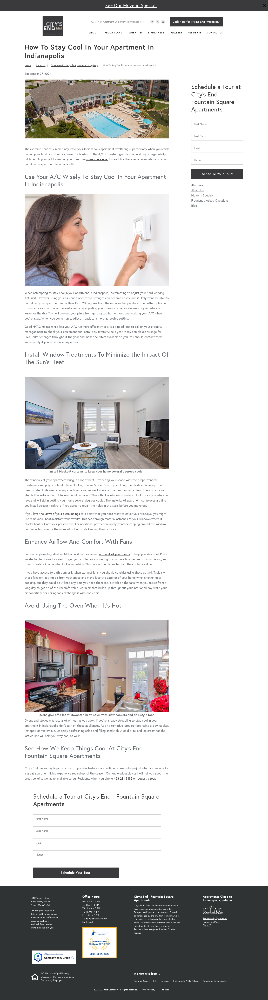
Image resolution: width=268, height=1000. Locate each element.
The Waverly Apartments (215, 918)
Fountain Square (142, 981)
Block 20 (207, 925)
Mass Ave (165, 981)
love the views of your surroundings (56, 514)
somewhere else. (97, 159)
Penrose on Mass (211, 921)
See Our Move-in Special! (131, 5)
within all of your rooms (114, 554)
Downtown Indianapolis (214, 981)
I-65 (155, 981)
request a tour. (146, 778)
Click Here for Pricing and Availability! (196, 21)
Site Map (164, 989)
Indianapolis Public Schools (186, 981)
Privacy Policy (148, 989)
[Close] (264, 5)
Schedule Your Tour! (217, 174)
